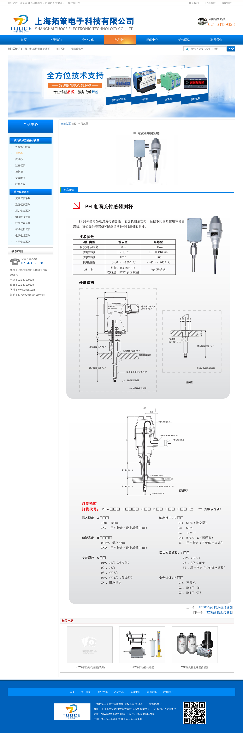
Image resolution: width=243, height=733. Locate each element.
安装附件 (20, 177)
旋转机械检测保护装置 (37, 48)
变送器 (19, 159)
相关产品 (67, 621)
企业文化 (88, 39)
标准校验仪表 (22, 229)
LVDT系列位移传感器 (142, 667)
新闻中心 (152, 39)
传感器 (19, 153)
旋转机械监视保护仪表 (26, 140)
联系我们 (194, 3)
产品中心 (120, 39)
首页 (24, 39)
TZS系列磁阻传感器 (219, 612)
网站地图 (227, 3)
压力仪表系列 (22, 210)
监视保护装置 (22, 146)
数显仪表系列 (22, 223)
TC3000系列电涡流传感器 (215, 607)
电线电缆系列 (22, 235)
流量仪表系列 (22, 198)
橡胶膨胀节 (77, 48)
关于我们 (56, 39)
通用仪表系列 (21, 191)
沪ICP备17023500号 (165, 709)
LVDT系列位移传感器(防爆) (90, 667)
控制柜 (19, 171)
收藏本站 (210, 3)
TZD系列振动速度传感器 (194, 667)
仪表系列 (60, 48)
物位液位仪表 (22, 217)
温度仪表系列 (22, 204)
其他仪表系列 (22, 241)
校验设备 (20, 184)
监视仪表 (20, 165)
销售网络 (184, 39)
